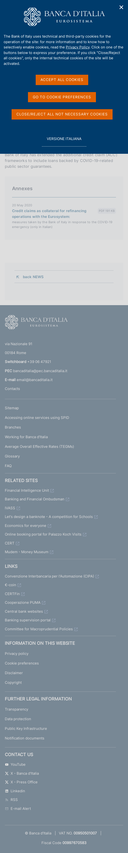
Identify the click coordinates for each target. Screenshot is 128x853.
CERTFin (12, 593)
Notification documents (24, 738)
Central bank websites (24, 611)
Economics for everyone (25, 525)
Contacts (12, 388)
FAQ (8, 465)
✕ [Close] (121, 7)
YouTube (15, 764)
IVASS (10, 508)
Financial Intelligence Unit (27, 490)
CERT (9, 543)
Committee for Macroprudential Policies (39, 629)
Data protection (18, 719)
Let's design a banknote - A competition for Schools (49, 516)
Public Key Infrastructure (26, 728)
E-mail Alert (18, 808)
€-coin (10, 585)
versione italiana (64, 141)
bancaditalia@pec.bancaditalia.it (40, 371)
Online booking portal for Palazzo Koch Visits (43, 534)
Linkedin (15, 791)
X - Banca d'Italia (22, 773)
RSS (11, 799)
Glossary (12, 456)
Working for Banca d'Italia (26, 437)
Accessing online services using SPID (37, 417)
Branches (13, 427)
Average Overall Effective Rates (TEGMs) (39, 446)
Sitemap (12, 408)
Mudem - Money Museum (26, 552)
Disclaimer (14, 673)
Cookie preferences (22, 663)
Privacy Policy (77, 47)
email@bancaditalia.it (35, 379)
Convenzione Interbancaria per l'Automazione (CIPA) (49, 576)
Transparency (16, 709)
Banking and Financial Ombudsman (34, 499)
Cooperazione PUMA (22, 602)
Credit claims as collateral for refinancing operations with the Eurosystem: (49, 213)
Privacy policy (16, 653)
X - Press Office (21, 782)
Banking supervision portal (28, 620)
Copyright (13, 682)
